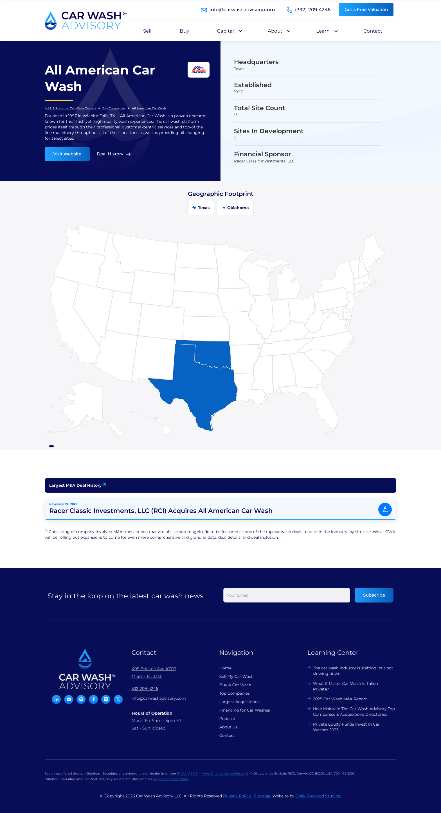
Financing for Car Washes (239, 710)
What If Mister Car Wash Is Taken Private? (340, 686)
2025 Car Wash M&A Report (335, 698)
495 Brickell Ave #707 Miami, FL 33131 (149, 672)
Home (220, 668)
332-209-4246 (140, 688)
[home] (86, 20)
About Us (223, 727)
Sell (147, 31)
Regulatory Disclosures (170, 784)
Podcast (222, 718)
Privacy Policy (237, 800)
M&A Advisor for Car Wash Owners (70, 108)
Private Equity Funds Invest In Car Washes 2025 (341, 727)
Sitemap (262, 800)
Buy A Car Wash (230, 684)
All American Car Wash (149, 108)
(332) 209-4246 (312, 9)
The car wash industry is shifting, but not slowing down (348, 670)
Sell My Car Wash (231, 676)
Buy (184, 31)
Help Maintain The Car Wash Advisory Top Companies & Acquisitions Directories (349, 711)
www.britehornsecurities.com (225, 778)
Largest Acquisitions (234, 701)
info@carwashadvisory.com (242, 9)
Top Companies (113, 108)
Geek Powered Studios (318, 800)
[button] (228, 31)
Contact (372, 31)
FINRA (182, 778)
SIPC (194, 778)
